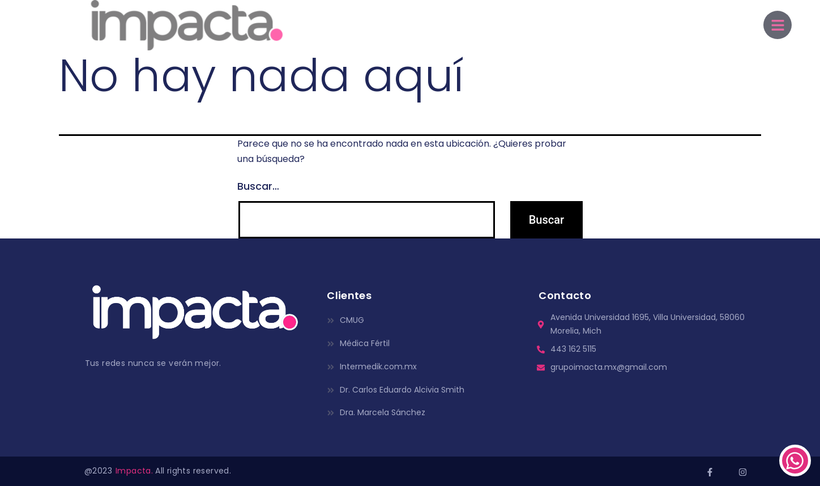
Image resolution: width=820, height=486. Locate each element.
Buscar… (258, 186)
